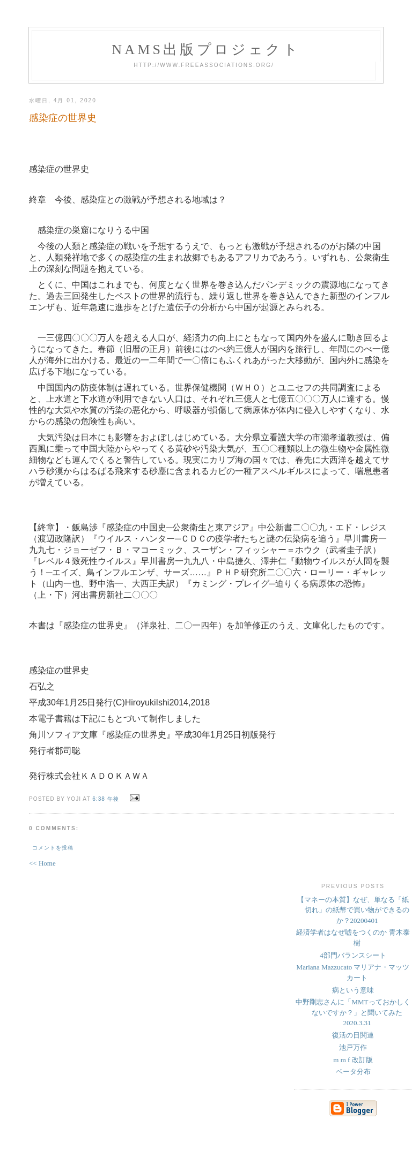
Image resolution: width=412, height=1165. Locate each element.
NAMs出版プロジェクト (206, 49)
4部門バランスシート (353, 955)
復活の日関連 (353, 1035)
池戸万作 (353, 1047)
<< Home (42, 863)
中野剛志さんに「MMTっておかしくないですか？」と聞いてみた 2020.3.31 (353, 1012)
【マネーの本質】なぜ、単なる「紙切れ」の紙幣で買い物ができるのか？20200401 (353, 910)
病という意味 (353, 990)
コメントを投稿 (52, 848)
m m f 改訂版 (352, 1060)
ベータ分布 (353, 1072)
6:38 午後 (105, 799)
